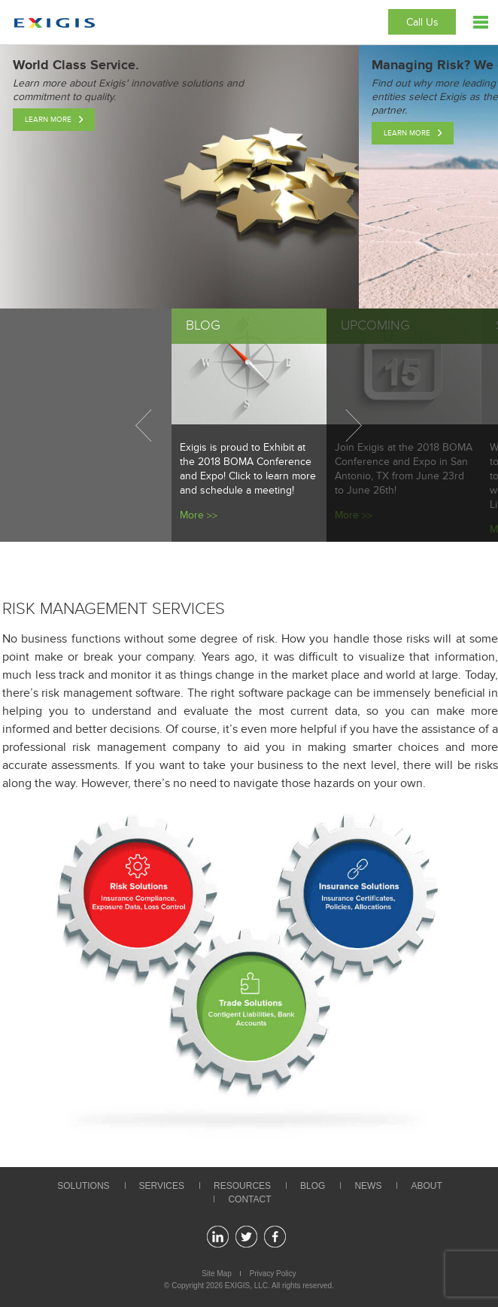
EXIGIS (237, 1285)
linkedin (218, 1237)
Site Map (216, 1273)
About (426, 1186)
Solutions (83, 1186)
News (367, 1186)
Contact (249, 1199)
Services (161, 1186)
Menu (481, 22)
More (192, 515)
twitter (246, 1237)
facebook (275, 1237)
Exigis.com (54, 23)
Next (353, 425)
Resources (242, 1186)
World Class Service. (76, 65)
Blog (312, 1186)
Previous (143, 425)
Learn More (48, 119)
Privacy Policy (273, 1273)
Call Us (422, 22)
